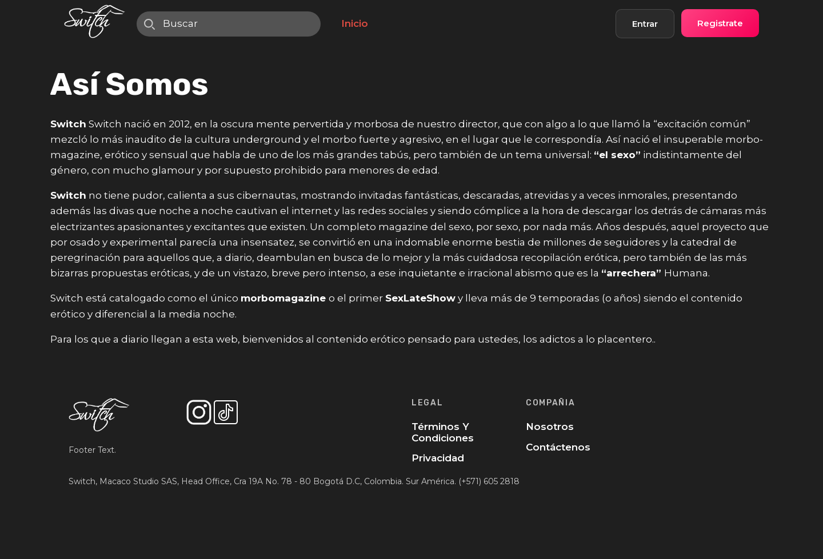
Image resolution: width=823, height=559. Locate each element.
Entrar (645, 23)
